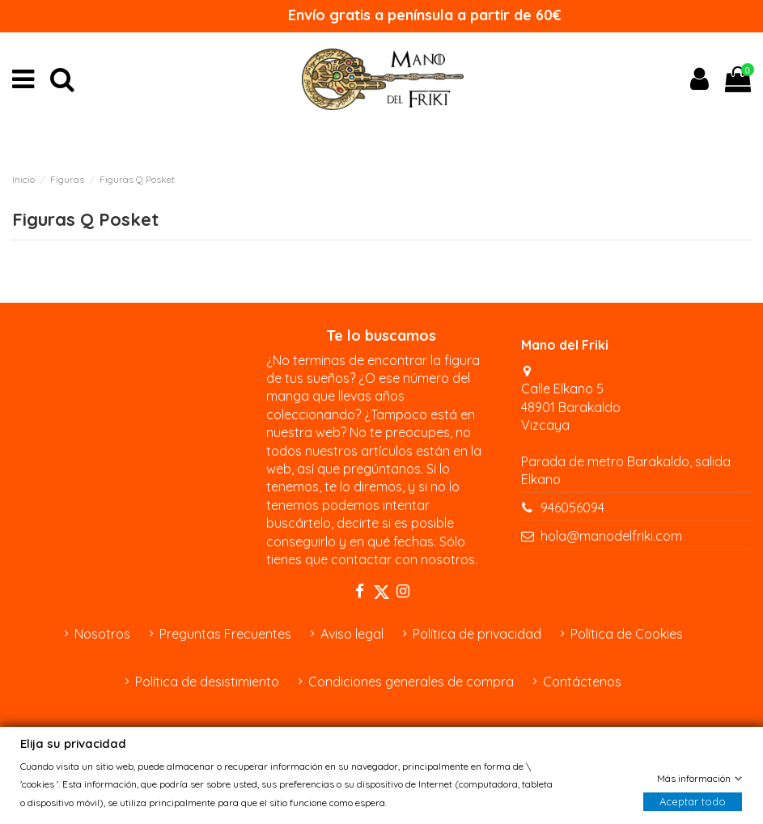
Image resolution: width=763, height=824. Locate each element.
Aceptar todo (692, 801)
